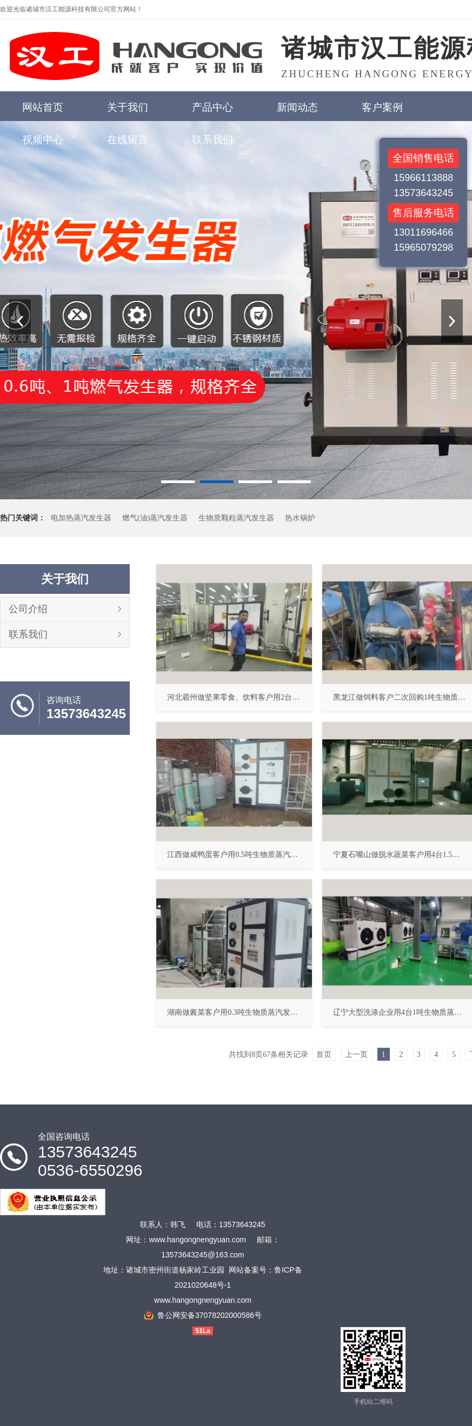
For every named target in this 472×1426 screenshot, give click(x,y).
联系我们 (28, 634)
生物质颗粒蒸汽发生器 (236, 518)
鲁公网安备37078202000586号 (209, 1315)
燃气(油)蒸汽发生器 (155, 518)
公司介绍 (28, 609)
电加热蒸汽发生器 (81, 518)
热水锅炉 (300, 518)
